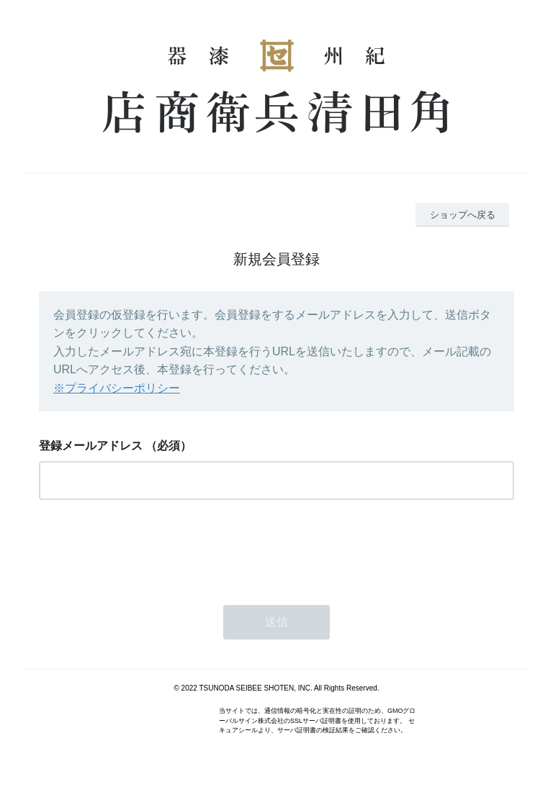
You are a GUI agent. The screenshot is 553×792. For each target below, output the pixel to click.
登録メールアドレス (91, 446)
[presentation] (148, 548)
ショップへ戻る (462, 214)
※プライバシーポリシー (116, 388)
